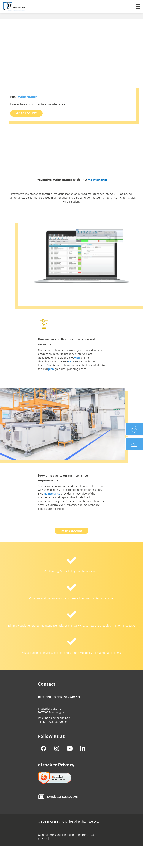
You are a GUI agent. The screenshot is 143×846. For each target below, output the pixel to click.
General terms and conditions (56, 834)
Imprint (82, 834)
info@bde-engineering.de (54, 718)
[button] (26, 113)
